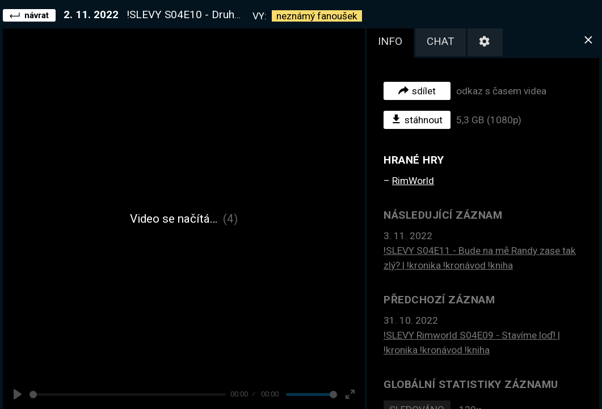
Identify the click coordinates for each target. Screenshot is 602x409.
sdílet (417, 90)
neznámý (316, 16)
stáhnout (417, 119)
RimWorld (413, 180)
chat (440, 41)
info (390, 41)
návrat (29, 14)
